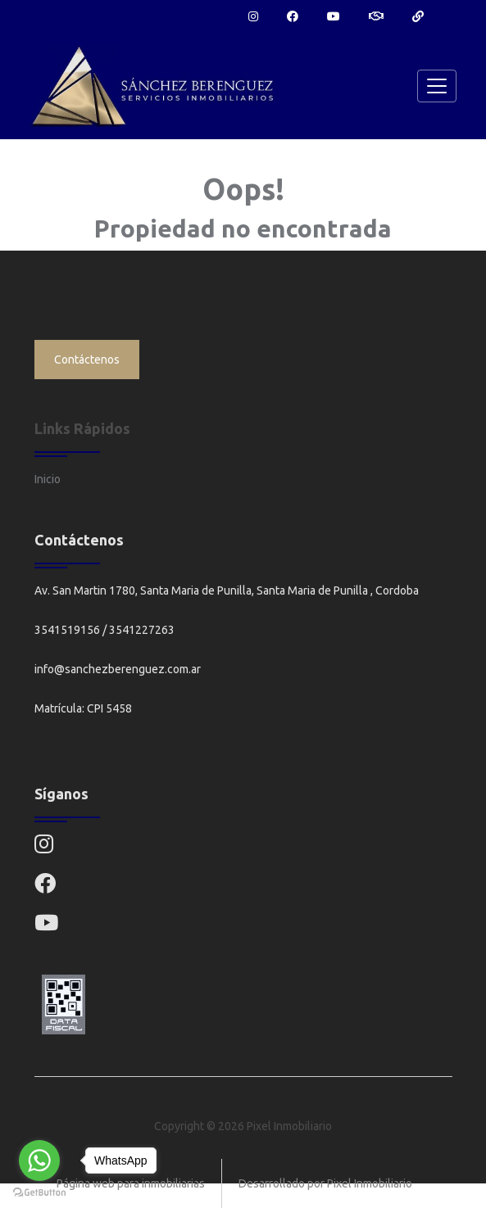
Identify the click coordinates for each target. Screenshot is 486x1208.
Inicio (47, 479)
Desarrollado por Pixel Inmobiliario (325, 1183)
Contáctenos (87, 359)
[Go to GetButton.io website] (39, 1192)
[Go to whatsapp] (39, 1160)
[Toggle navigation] (436, 86)
